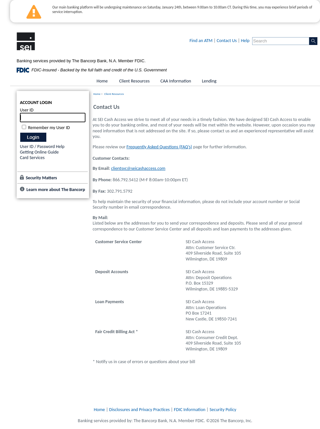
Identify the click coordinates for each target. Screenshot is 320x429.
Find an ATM (201, 40)
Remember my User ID (49, 127)
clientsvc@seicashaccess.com (138, 168)
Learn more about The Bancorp (55, 189)
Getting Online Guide (39, 152)
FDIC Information (190, 409)
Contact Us (227, 40)
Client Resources (114, 94)
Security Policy (222, 409)
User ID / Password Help (42, 146)
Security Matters (41, 178)
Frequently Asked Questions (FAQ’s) (159, 147)
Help (245, 40)
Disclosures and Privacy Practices (139, 409)
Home (96, 94)
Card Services (32, 157)
